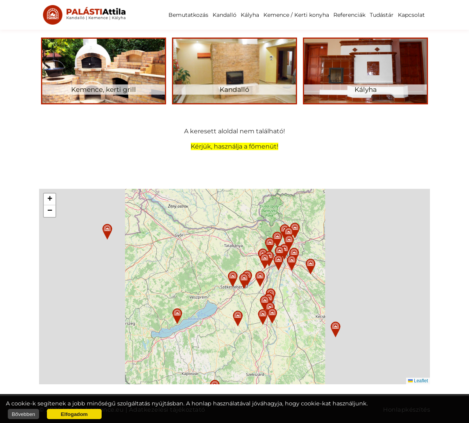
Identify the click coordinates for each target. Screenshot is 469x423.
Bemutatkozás (188, 14)
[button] (233, 279)
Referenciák (349, 14)
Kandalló (224, 14)
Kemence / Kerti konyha (296, 14)
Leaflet (418, 381)
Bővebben (23, 414)
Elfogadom (74, 414)
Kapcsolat (411, 14)
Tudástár (382, 14)
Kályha (250, 14)
